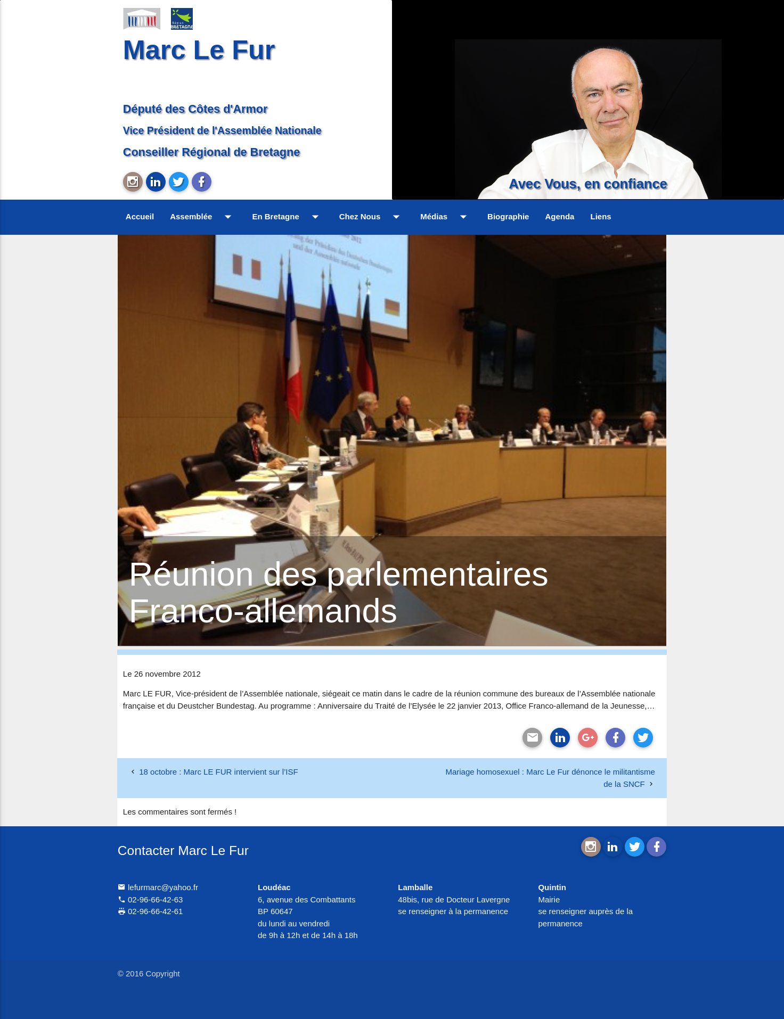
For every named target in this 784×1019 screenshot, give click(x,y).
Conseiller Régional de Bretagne (211, 152)
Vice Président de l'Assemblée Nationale (222, 130)
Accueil (140, 216)
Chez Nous (372, 217)
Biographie (508, 216)
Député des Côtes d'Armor (195, 109)
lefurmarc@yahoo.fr (158, 887)
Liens (600, 216)
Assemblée (203, 217)
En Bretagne (287, 217)
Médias (445, 217)
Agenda (559, 216)
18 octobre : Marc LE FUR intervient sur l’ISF (218, 771)
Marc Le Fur (199, 50)
